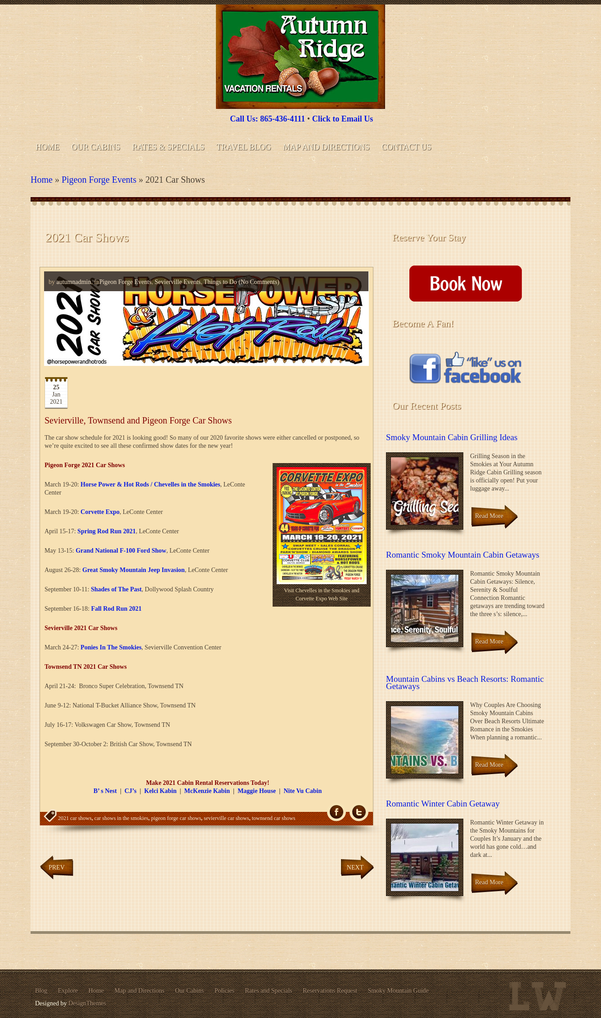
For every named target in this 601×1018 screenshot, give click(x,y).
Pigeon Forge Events (99, 180)
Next (355, 867)
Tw (359, 812)
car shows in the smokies (121, 818)
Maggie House (257, 791)
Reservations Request (330, 990)
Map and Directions (326, 147)
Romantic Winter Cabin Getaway (443, 803)
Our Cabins (96, 147)
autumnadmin (74, 282)
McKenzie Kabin (207, 791)
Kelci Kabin (160, 791)
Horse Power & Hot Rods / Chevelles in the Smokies (150, 484)
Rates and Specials (268, 990)
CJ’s (131, 791)
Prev (57, 867)
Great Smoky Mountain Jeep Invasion (133, 570)
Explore (68, 990)
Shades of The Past (116, 589)
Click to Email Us (342, 118)
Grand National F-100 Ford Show (121, 550)
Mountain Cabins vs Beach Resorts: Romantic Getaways (465, 682)
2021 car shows (75, 818)
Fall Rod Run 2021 (116, 608)
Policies (224, 990)
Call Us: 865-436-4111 (267, 118)
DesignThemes (87, 1003)
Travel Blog (243, 147)
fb (336, 812)
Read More (489, 516)
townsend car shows (274, 818)
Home (47, 147)
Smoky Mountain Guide (398, 990)
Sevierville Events (178, 282)
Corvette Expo (100, 512)
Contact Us (406, 147)
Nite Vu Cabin (302, 791)
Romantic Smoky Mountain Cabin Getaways (462, 554)
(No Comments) (258, 282)
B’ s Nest (105, 791)
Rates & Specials (168, 147)
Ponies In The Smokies (111, 647)
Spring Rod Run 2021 (106, 531)
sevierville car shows (226, 818)
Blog (41, 990)
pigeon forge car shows (176, 818)
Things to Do (220, 282)
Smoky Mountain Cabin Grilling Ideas (451, 437)
